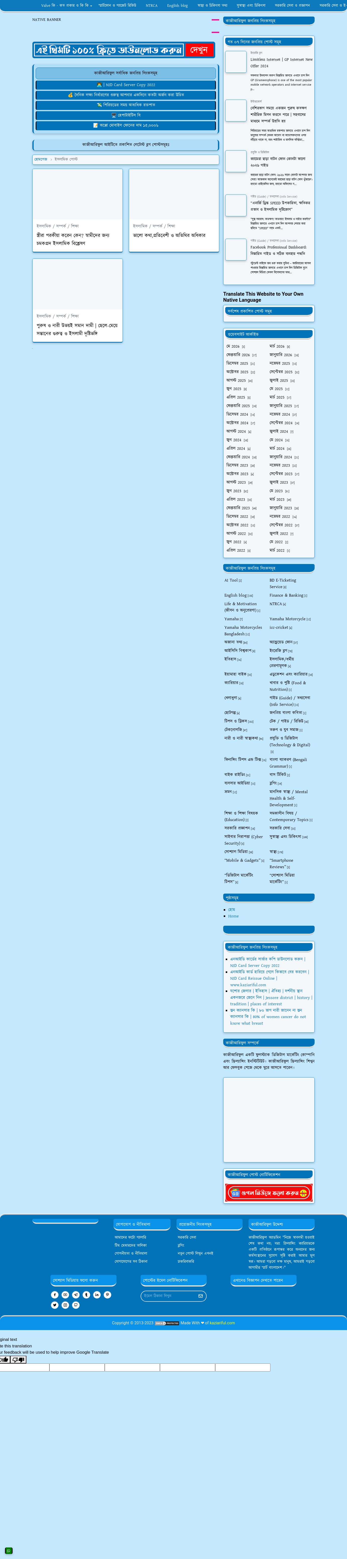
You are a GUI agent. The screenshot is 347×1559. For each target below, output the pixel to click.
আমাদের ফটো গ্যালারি (130, 1237)
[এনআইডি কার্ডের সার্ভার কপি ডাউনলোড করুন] (126, 85)
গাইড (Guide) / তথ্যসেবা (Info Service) (274, 197)
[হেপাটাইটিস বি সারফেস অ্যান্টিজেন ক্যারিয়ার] (126, 115)
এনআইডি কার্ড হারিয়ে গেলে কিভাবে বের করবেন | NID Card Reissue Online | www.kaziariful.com (269, 978)
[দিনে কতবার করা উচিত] (126, 95)
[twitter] (54, 1305)
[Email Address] (168, 1296)
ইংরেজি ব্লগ (256, 53)
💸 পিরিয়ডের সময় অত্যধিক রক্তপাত (126, 105)
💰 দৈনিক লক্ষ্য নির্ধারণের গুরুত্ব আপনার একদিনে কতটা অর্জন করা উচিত (126, 95)
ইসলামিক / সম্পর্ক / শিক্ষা (58, 226)
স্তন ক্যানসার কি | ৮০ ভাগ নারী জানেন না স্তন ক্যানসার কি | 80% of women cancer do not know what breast (268, 1017)
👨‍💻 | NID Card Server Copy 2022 (126, 85)
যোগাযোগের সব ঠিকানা (131, 1262)
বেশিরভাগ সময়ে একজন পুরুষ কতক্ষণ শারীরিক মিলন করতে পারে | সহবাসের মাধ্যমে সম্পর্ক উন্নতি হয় (279, 114)
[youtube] (65, 1295)
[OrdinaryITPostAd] (123, 50)
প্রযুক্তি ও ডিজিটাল (260, 152)
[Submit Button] (200, 1296)
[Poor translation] (18, 1360)
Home (233, 916)
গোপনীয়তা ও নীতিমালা (131, 1254)
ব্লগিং (181, 1246)
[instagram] (65, 1305)
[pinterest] (107, 1295)
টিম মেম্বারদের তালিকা (131, 1246)
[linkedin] (97, 1295)
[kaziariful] (269, 1192)
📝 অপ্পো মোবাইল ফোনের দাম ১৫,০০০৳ (125, 125)
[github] (76, 1305)
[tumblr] (86, 1295)
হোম (231, 910)
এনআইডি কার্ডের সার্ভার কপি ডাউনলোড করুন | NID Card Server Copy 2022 (267, 962)
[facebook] (54, 1295)
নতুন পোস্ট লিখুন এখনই (195, 1254)
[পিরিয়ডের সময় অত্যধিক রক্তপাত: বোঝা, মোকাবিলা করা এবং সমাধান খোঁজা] (126, 105)
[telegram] (76, 1295)
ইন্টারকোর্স (256, 102)
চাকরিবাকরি (186, 1262)
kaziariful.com (222, 1323)
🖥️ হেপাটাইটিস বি (126, 115)
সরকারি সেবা (187, 1237)
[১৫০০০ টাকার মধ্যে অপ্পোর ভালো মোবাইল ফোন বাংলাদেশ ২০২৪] (126, 125)
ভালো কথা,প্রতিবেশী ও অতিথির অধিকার (169, 235)
